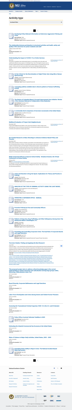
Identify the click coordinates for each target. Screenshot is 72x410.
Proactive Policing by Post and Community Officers (30, 207)
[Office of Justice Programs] (12, 6)
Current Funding (26, 381)
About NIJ (11, 375)
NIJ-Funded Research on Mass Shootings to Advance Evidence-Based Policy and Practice (33, 138)
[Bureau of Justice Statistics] (52, 397)
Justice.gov (63, 406)
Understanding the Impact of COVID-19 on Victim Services (27, 58)
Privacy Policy (21, 406)
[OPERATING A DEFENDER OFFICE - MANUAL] (11, 202)
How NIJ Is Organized (13, 378)
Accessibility (8, 406)
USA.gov (58, 406)
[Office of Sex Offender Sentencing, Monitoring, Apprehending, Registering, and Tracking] (58, 401)
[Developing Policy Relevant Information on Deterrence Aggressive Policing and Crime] (11, 38)
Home (10, 13)
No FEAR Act (40, 406)
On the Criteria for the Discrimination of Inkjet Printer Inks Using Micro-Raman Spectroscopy (38, 74)
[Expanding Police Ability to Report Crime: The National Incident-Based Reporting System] (11, 353)
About (45, 6)
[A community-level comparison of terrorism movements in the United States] (11, 115)
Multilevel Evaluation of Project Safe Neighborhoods (25, 122)
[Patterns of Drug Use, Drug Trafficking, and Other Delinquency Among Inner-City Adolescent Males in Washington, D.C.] (11, 223)
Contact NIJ (53, 375)
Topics (38, 383)
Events (38, 375)
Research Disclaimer (13, 386)
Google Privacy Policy (54, 60)
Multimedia (39, 386)
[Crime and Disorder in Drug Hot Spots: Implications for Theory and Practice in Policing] (11, 178)
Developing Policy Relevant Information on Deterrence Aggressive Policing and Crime (38, 34)
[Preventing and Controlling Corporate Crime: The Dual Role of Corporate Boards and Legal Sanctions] (11, 236)
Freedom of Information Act (50, 406)
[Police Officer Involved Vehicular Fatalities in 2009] (11, 321)
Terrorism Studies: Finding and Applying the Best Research (27, 243)
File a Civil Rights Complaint (56, 383)
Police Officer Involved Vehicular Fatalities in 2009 (29, 317)
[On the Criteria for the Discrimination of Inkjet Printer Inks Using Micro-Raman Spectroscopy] (11, 78)
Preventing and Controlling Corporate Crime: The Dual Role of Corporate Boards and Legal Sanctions (38, 232)
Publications (39, 381)
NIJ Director (11, 381)
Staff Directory (54, 378)
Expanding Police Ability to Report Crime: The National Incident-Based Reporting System (35, 349)
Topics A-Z (59, 6)
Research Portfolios (13, 383)
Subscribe (54, 6)
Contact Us (49, 6)
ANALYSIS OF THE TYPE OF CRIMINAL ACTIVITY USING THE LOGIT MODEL (37, 186)
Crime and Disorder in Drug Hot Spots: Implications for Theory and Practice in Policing (38, 174)
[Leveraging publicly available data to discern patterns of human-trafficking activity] (11, 91)
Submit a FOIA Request (55, 381)
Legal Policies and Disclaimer (31, 406)
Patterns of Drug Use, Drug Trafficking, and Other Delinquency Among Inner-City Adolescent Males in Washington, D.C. (38, 219)
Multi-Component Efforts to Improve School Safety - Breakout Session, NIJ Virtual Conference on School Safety (34, 157)
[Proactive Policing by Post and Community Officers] (11, 212)
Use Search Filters (14, 22)
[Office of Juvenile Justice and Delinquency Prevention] (45, 402)
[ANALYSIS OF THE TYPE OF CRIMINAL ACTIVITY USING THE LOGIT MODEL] (11, 191)
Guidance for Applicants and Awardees (28, 384)
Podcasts (39, 378)
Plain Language (15, 406)
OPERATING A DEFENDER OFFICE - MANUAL (28, 198)
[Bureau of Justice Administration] (45, 397)
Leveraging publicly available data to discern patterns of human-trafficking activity (37, 87)
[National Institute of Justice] (59, 397)
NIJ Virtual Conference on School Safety (20, 161)
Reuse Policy (39, 389)
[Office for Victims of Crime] (52, 401)
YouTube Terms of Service (57, 60)
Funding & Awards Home (28, 375)
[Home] (20, 5)
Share (63, 7)
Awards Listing (26, 378)
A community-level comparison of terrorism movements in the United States (37, 111)
